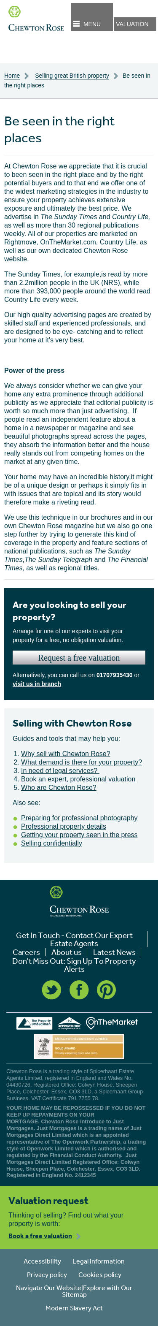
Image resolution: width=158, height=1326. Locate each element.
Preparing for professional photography (79, 818)
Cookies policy (99, 1274)
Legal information (98, 1261)
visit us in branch (37, 684)
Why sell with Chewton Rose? (65, 753)
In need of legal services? (60, 770)
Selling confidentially (51, 843)
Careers (26, 952)
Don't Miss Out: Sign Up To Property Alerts (74, 965)
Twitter (51, 990)
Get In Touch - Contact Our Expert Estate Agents (74, 939)
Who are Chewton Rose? (58, 787)
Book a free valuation (40, 1235)
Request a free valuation (79, 657)
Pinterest (106, 990)
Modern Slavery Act (74, 1307)
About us (66, 952)
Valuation (132, 24)
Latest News (114, 952)
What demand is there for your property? (81, 762)
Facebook (79, 990)
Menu (92, 24)
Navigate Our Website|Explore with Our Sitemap (74, 1291)
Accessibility (42, 1261)
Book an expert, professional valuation (78, 779)
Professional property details (63, 826)
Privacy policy (47, 1274)
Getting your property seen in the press (79, 834)
